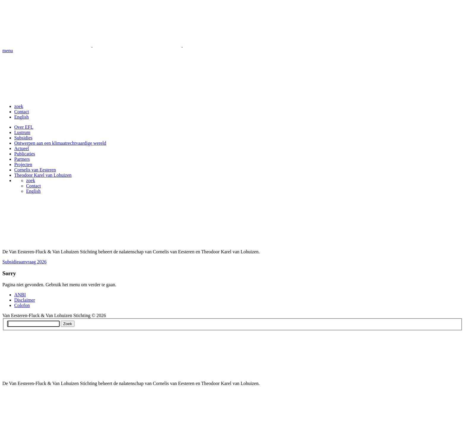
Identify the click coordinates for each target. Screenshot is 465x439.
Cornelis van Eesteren (35, 169)
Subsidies (23, 137)
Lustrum (22, 132)
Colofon (22, 305)
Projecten (23, 164)
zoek (18, 106)
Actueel (21, 148)
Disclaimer (24, 300)
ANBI (20, 294)
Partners (22, 159)
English (21, 117)
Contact (21, 111)
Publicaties (24, 153)
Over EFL (23, 127)
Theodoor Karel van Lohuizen (42, 175)
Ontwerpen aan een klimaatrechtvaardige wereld (60, 143)
